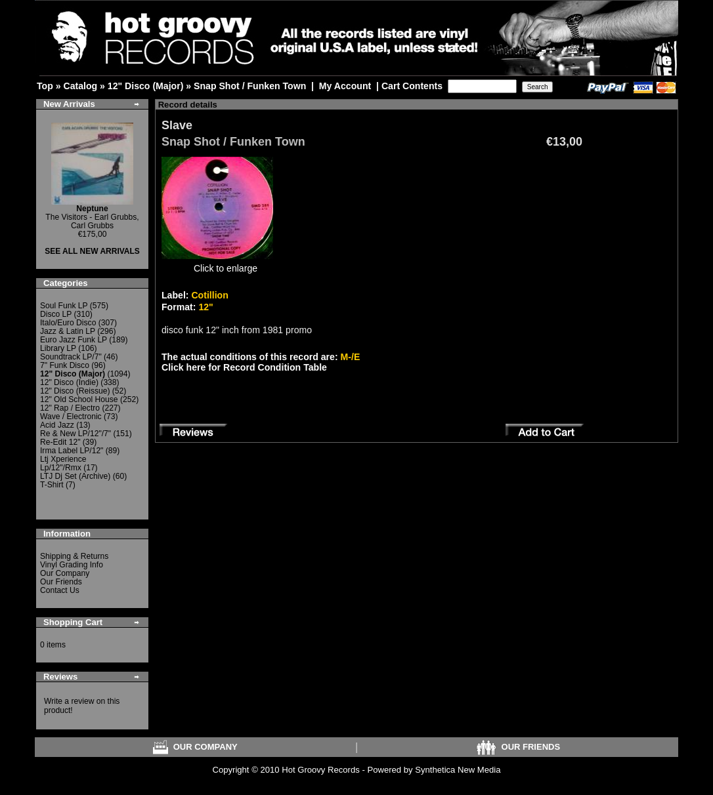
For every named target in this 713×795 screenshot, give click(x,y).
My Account (345, 86)
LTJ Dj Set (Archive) (75, 476)
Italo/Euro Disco (68, 322)
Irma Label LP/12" (71, 450)
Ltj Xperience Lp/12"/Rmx (63, 463)
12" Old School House (79, 399)
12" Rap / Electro (70, 408)
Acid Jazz (57, 425)
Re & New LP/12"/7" (75, 433)
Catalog (80, 86)
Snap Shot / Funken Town (250, 86)
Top (45, 86)
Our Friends (61, 581)
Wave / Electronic (71, 416)
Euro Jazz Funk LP (73, 339)
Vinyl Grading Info (71, 564)
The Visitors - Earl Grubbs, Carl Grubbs (92, 217)
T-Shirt (52, 484)
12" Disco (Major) (146, 86)
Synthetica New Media (457, 770)
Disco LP (56, 314)
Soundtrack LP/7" (71, 356)
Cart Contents (412, 86)
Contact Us (59, 590)
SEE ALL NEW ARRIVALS (92, 251)
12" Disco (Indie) (69, 382)
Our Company (64, 573)
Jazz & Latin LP (67, 331)
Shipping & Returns (74, 556)
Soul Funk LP (63, 305)
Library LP (58, 348)
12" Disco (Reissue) (75, 391)
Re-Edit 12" (60, 442)
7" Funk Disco (64, 365)
